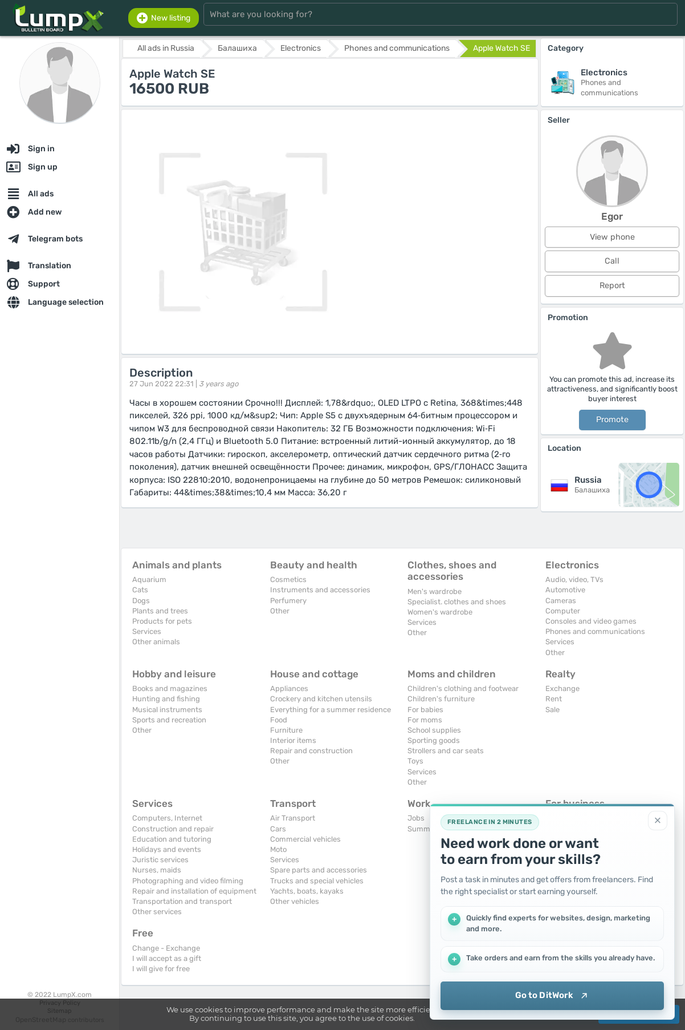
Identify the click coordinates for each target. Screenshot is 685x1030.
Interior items (293, 740)
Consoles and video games (591, 621)
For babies (425, 709)
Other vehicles (294, 901)
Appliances (289, 688)
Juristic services (160, 859)
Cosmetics (288, 579)
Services (146, 631)
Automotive (565, 589)
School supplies (434, 730)
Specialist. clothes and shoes (456, 601)
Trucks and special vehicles (317, 880)
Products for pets (162, 621)
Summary (424, 829)
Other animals (156, 641)
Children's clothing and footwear (463, 688)
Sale (552, 709)
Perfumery (288, 600)
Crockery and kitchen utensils (321, 698)
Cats (140, 589)
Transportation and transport (182, 901)
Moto (278, 849)
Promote (612, 420)
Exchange (562, 688)
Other (280, 611)
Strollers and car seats (445, 750)
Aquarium (149, 579)
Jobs (416, 818)
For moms (424, 720)
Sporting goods (433, 740)
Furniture (286, 730)
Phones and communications (595, 631)
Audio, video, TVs (574, 579)
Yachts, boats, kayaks (307, 891)
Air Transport (292, 818)
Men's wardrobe (434, 591)
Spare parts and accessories (318, 870)
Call (612, 261)
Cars (278, 829)
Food (278, 720)
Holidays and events (166, 849)
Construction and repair (173, 829)
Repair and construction (311, 750)
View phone (612, 237)
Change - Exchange (166, 948)
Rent (553, 698)
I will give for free (161, 968)
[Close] (657, 820)
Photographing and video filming (187, 880)
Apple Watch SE (501, 48)
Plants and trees (160, 611)
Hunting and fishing (166, 698)
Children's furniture (441, 698)
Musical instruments (167, 709)
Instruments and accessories (320, 589)
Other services (157, 911)
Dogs (141, 600)
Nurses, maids (156, 870)
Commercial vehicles (305, 839)
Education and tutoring (171, 839)
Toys (415, 761)
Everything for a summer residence (330, 709)
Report (612, 285)
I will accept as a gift (166, 958)
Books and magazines (169, 688)
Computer (562, 611)
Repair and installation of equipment (194, 891)
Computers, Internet (167, 818)
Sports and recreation (169, 720)
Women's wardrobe (439, 612)
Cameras (560, 600)
